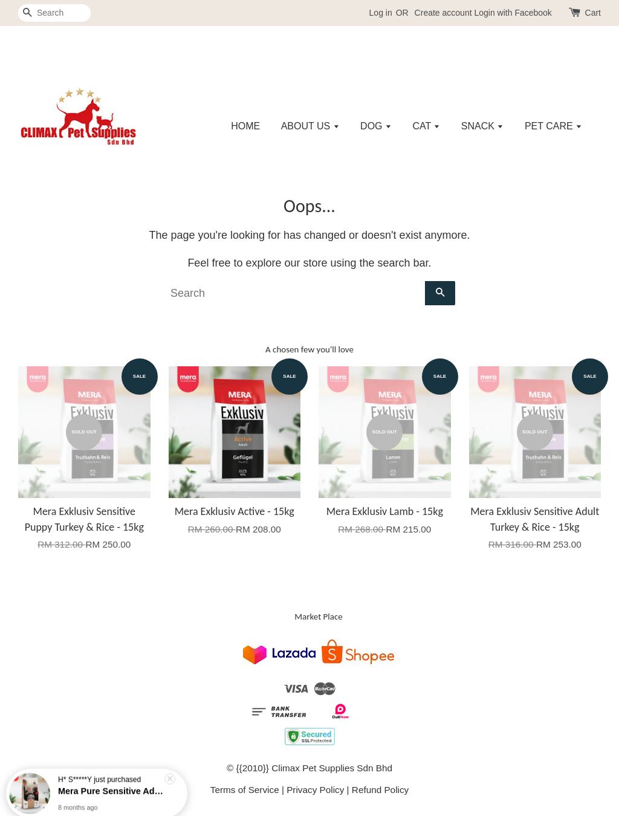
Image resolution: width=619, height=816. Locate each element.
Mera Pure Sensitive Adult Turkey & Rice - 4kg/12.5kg (111, 783)
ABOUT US (310, 126)
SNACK (482, 126)
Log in (380, 13)
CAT (426, 126)
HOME (245, 126)
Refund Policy (380, 790)
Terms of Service (244, 790)
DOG (376, 126)
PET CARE (553, 126)
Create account (443, 13)
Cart (593, 13)
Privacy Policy (315, 790)
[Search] (54, 13)
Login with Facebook (512, 13)
